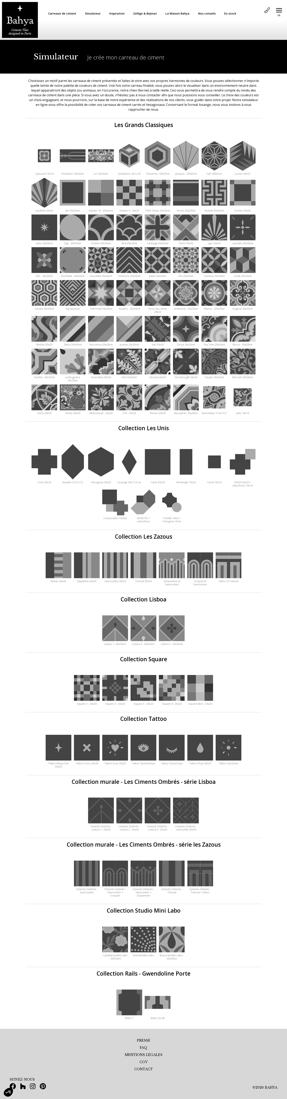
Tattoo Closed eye (172, 761)
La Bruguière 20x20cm (73, 377)
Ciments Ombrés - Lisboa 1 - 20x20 (101, 826)
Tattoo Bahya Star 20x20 (58, 763)
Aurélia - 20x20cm (44, 375)
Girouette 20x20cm (101, 274)
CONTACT (143, 1069)
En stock (230, 13)
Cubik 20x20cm (243, 274)
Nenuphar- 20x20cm (186, 411)
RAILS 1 (129, 1016)
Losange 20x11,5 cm (129, 480)
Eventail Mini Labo (143, 953)
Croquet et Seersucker (200, 581)
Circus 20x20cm (186, 342)
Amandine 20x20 (101, 375)
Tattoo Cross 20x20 (87, 761)
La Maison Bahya (177, 13)
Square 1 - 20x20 (87, 702)
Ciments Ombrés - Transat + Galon (200, 889)
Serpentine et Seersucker (172, 581)
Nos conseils (207, 13)
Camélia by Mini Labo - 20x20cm (115, 955)
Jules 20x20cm (44, 241)
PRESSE (143, 1040)
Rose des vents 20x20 (157, 309)
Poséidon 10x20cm (73, 172)
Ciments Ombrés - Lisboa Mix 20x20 (186, 826)
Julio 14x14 (243, 411)
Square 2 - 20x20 (115, 702)
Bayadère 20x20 (87, 579)
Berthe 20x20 (44, 342)
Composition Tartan (115, 516)
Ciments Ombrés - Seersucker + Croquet (115, 890)
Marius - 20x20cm (214, 307)
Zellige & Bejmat (145, 13)
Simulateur (93, 13)
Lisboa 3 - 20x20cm (172, 642)
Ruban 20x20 (58, 579)
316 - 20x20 (129, 411)
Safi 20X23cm (214, 172)
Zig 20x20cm (73, 307)
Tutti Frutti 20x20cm (101, 307)
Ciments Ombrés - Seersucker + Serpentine (143, 890)
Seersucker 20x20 (115, 579)
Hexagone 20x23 (101, 480)
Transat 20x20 (143, 579)
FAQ (143, 1048)
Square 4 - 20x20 (172, 702)
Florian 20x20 (157, 411)
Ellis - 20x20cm (44, 274)
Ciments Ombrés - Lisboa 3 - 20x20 (157, 826)
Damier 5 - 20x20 (129, 209)
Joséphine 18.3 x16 (129, 172)
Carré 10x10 (214, 480)
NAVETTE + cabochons (143, 518)
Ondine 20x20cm (101, 241)
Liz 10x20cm (101, 172)
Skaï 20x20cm (129, 241)
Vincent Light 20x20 (186, 375)
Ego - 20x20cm (73, 241)
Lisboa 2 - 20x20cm (143, 642)
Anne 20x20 (44, 411)
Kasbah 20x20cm (214, 209)
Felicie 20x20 (73, 411)
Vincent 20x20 (157, 375)
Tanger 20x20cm (214, 375)
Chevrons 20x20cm (129, 274)
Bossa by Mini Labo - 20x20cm (172, 955)
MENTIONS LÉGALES (143, 1055)
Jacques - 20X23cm (186, 172)
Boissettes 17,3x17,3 (214, 411)
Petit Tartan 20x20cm (157, 209)
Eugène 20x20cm (243, 307)
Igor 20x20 (214, 241)
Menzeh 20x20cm (243, 375)
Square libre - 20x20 (200, 702)
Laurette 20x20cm (243, 241)
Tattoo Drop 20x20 (200, 761)
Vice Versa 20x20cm (101, 342)
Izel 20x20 (157, 342)
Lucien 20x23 (243, 172)
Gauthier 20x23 (44, 209)
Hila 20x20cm (129, 375)
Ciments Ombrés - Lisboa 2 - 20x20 (129, 826)
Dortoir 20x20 (243, 209)
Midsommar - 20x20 (101, 411)
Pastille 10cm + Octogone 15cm (172, 518)
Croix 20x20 (44, 480)
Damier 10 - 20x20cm (101, 209)
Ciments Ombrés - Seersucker (87, 889)
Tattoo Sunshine (228, 761)
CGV (144, 1062)
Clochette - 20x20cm (73, 274)
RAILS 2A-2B (157, 1016)
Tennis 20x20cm (186, 209)
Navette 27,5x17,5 (73, 480)
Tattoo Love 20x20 (115, 761)
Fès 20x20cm (186, 274)
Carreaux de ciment (62, 13)
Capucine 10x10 (44, 172)
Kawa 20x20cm (157, 274)
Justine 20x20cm (129, 342)
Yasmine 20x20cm (214, 274)
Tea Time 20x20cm (214, 342)
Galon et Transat (228, 579)
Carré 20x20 (157, 480)
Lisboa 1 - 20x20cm (115, 642)
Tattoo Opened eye (143, 761)
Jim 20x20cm (73, 209)
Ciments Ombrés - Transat (172, 889)
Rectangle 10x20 (186, 480)
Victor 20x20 (186, 241)
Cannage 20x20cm (157, 241)
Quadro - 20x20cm (129, 307)
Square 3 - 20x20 (143, 702)
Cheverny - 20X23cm (157, 172)
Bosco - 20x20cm (243, 342)
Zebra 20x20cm (73, 342)
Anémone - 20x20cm (186, 307)
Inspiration (117, 13)
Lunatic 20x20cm (44, 307)
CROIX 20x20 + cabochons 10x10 (243, 482)
